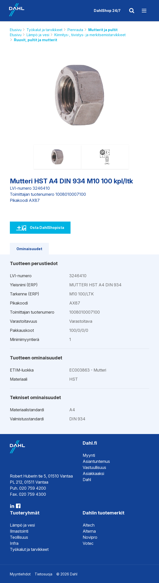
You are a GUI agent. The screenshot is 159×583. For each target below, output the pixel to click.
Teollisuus (19, 537)
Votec (88, 543)
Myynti (89, 455)
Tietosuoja (43, 574)
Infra (14, 543)
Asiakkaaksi (93, 473)
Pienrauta (75, 30)
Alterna (89, 531)
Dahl (87, 479)
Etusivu (15, 30)
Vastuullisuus (94, 467)
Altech (89, 525)
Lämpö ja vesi (38, 35)
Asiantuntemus (96, 461)
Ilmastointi (19, 531)
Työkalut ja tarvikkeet (44, 30)
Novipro (90, 537)
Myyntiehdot (20, 574)
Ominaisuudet (29, 249)
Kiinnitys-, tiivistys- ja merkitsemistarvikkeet (90, 35)
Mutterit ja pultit (103, 30)
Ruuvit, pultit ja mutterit (35, 40)
